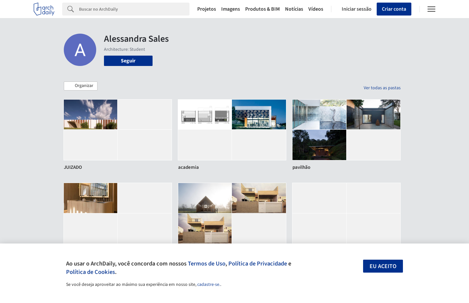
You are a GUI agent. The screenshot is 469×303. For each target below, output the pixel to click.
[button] (80, 86)
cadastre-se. (208, 284)
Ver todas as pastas (382, 88)
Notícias (294, 9)
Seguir (128, 60)
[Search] (134, 9)
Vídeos (315, 9)
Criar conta (394, 9)
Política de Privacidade (257, 263)
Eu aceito (383, 266)
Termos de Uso (206, 263)
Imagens (230, 9)
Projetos (206, 9)
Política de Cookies (90, 272)
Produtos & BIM (262, 9)
